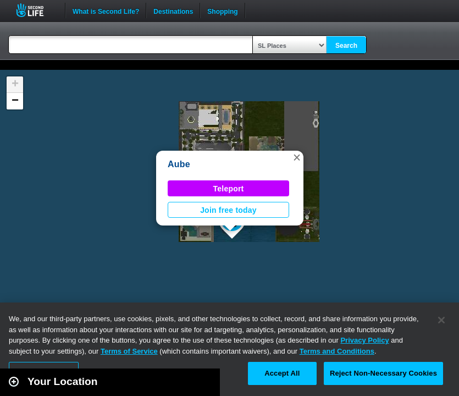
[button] (296, 157)
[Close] (441, 320)
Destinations (173, 10)
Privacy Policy (364, 340)
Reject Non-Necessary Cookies (383, 373)
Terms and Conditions (337, 351)
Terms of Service (129, 351)
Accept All (282, 373)
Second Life (36, 10)
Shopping (222, 10)
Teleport (228, 188)
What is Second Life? (106, 10)
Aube (179, 164)
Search (346, 46)
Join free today (228, 210)
